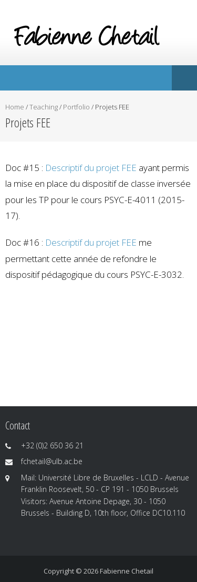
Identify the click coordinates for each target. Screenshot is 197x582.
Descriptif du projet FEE (91, 168)
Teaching (43, 107)
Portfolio (76, 107)
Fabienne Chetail (126, 571)
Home (14, 107)
